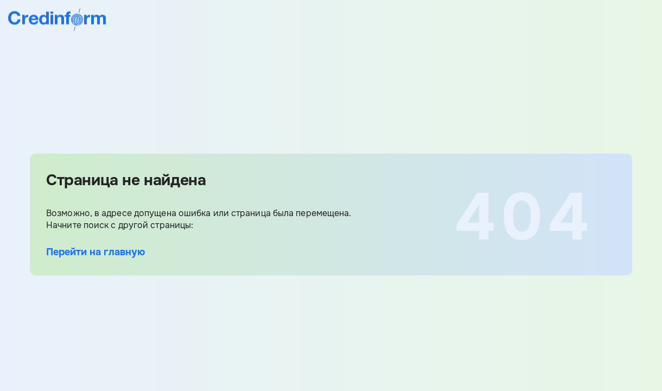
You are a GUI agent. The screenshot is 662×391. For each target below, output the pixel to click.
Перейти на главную (95, 252)
